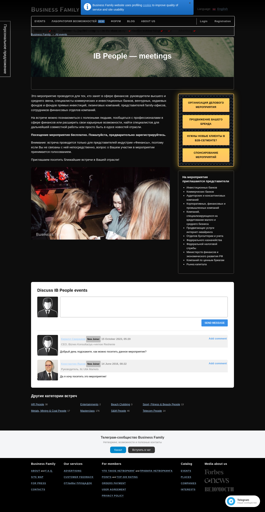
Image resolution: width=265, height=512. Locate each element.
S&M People (118, 410)
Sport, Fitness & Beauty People (161, 404)
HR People (37, 404)
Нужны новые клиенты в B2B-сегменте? (206, 138)
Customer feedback (79, 477)
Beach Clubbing (120, 404)
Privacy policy (113, 495)
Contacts (38, 489)
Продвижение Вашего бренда (206, 121)
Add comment (218, 338)
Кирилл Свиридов (73, 339)
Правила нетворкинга (156, 471)
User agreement (114, 489)
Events (186, 471)
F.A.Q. (49, 471)
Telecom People (152, 410)
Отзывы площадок (78, 483)
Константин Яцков (73, 363)
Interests (188, 489)
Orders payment (114, 483)
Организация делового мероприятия (206, 105)
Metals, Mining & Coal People (48, 410)
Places (186, 477)
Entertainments (89, 404)
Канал (118, 449)
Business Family (41, 34)
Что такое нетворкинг (118, 471)
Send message (215, 322)
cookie (147, 5)
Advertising (73, 471)
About (35, 471)
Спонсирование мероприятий (206, 155)
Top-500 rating (127, 477)
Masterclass (87, 410)
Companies (188, 483)
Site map (37, 477)
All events (61, 34)
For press (38, 483)
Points (107, 477)
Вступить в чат (141, 449)
